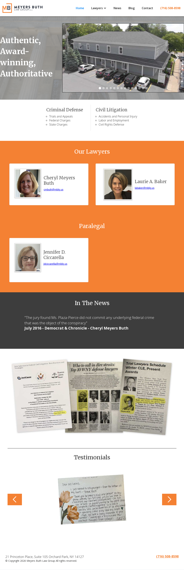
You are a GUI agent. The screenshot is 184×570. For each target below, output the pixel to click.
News (117, 8)
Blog (131, 8)
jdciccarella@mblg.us (55, 263)
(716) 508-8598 (170, 8)
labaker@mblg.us (144, 188)
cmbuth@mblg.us (53, 189)
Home (80, 8)
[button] (99, 8)
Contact (147, 8)
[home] (36, 8)
